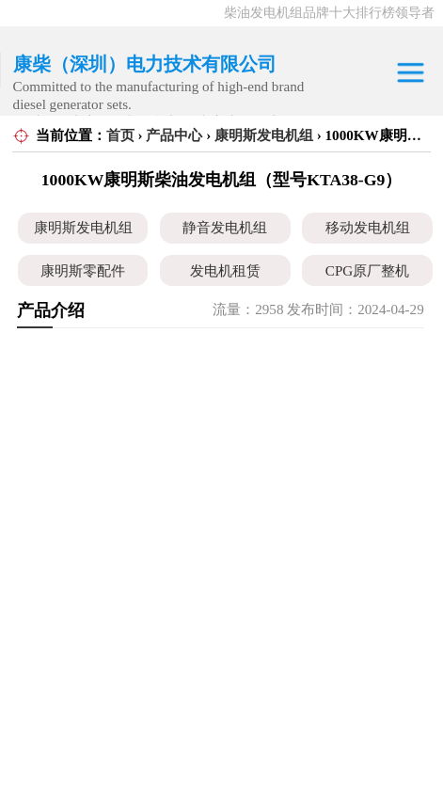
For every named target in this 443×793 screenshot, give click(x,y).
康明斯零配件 (82, 270)
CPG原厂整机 (367, 270)
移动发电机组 (367, 227)
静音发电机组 (224, 227)
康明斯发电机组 (263, 135)
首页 (120, 135)
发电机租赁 (225, 270)
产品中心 (174, 135)
